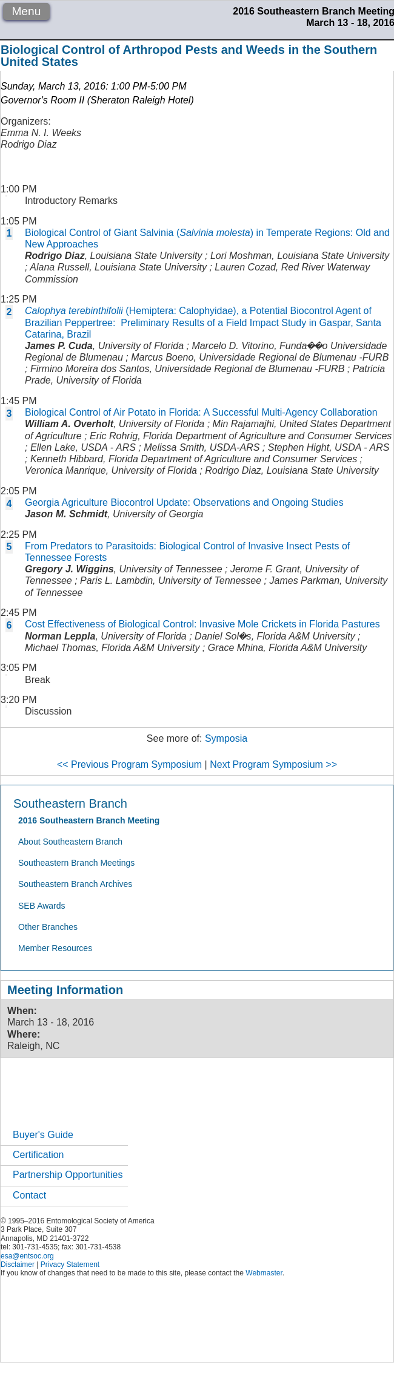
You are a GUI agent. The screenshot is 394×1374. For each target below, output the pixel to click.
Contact (29, 1195)
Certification (38, 1155)
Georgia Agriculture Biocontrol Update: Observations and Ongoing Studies (184, 502)
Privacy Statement (70, 1264)
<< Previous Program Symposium (129, 764)
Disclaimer (18, 1264)
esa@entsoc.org (27, 1256)
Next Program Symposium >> (273, 764)
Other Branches (48, 927)
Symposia (226, 738)
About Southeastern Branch (70, 841)
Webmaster (263, 1273)
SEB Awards (41, 906)
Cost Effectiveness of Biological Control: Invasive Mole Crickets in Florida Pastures (202, 624)
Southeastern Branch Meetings (76, 863)
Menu (26, 11)
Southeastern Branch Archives (75, 884)
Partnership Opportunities (67, 1175)
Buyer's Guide (43, 1135)
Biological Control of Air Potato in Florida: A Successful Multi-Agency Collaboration (201, 412)
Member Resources (55, 948)
